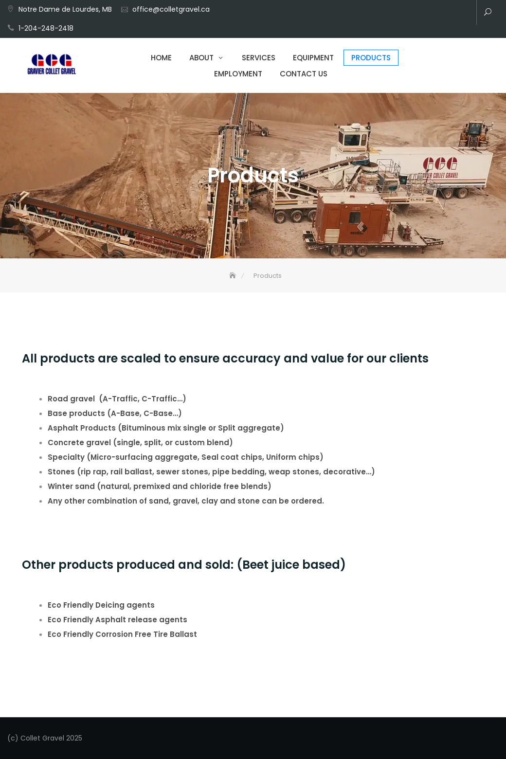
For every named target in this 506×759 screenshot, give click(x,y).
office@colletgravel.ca (171, 9)
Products (371, 58)
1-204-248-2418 (45, 28)
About (201, 58)
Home (161, 58)
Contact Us (303, 74)
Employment (238, 74)
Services (258, 58)
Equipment (313, 58)
